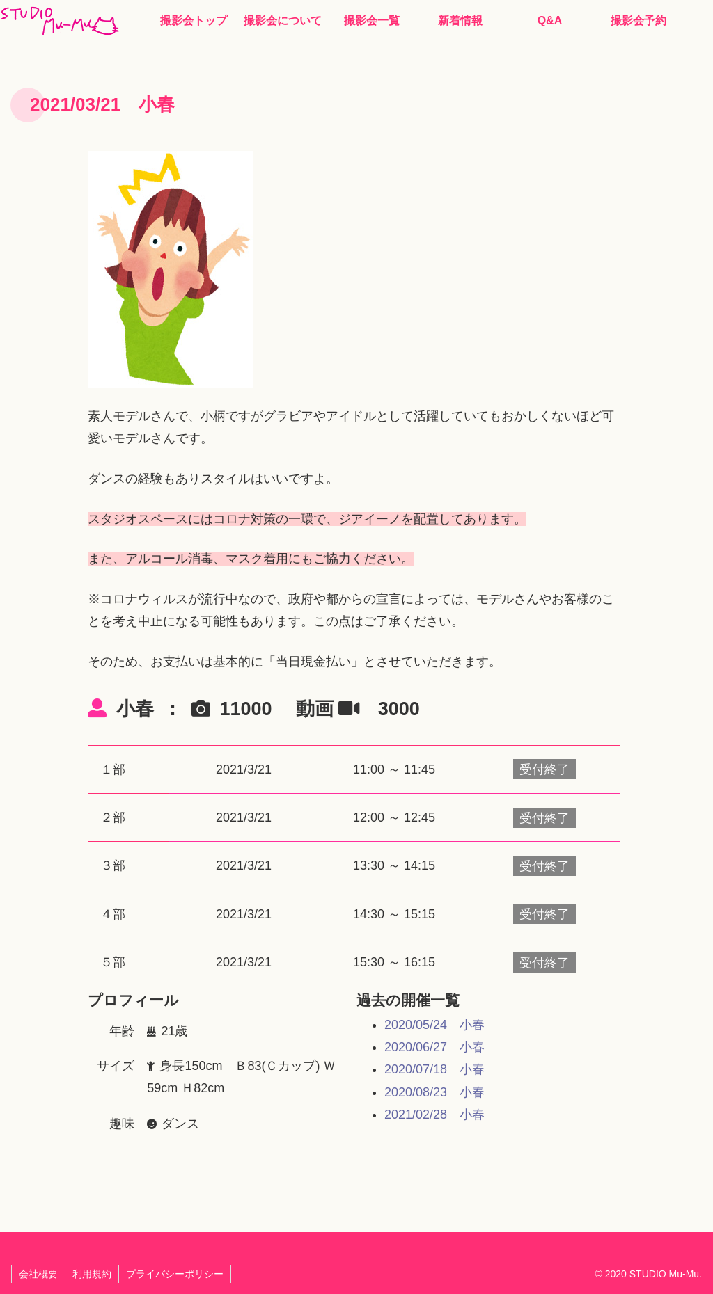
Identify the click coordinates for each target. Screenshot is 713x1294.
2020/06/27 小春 (434, 1047)
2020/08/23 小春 (434, 1092)
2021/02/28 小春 (434, 1114)
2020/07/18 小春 (434, 1069)
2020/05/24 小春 (434, 1025)
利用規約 (91, 1273)
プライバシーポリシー (175, 1273)
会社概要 (38, 1273)
